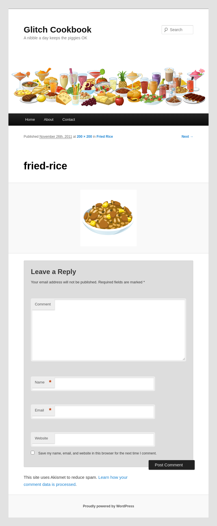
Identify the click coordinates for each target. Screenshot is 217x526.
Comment (43, 304)
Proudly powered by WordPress (108, 506)
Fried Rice (105, 137)
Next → (187, 137)
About (48, 119)
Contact (68, 119)
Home (30, 119)
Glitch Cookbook (58, 29)
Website (41, 438)
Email (43, 410)
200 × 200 (84, 137)
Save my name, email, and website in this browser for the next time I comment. (97, 453)
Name (43, 382)
